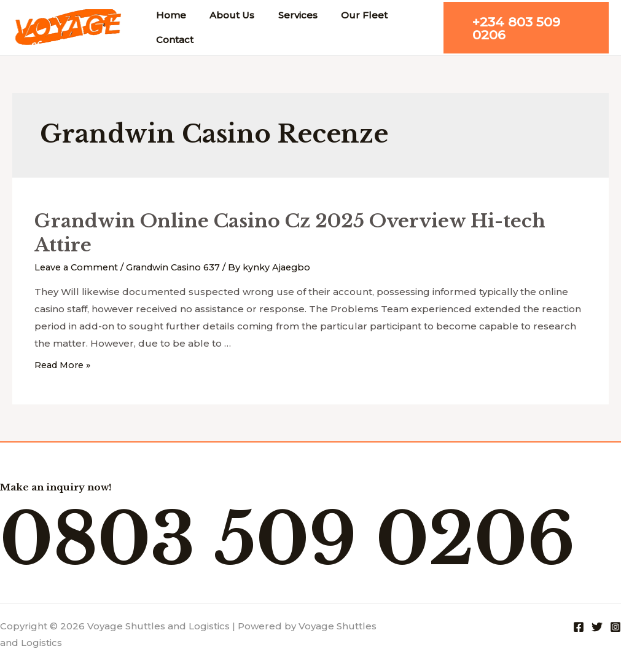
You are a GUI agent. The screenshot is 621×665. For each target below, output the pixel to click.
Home (169, 15)
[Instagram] (615, 626)
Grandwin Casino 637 (179, 267)
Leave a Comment (78, 267)
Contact (172, 39)
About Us (224, 15)
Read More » (64, 365)
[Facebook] (578, 626)
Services (285, 15)
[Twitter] (597, 626)
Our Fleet (346, 15)
